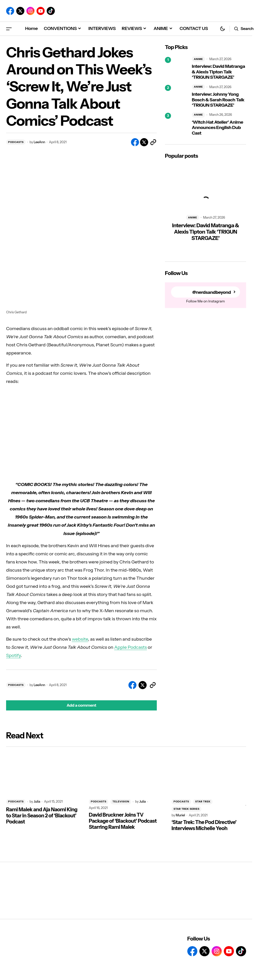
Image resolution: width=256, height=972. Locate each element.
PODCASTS (16, 142)
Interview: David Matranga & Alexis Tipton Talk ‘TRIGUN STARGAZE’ (218, 72)
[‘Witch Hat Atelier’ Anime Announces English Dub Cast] (176, 124)
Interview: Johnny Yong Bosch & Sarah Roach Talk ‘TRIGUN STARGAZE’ (218, 100)
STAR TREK (203, 801)
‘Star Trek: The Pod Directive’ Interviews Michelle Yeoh (204, 825)
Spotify (13, 655)
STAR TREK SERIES (186, 809)
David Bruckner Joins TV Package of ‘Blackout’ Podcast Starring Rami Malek (123, 821)
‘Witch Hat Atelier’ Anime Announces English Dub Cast (217, 128)
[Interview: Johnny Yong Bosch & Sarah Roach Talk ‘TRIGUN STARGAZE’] (176, 96)
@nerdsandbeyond (211, 292)
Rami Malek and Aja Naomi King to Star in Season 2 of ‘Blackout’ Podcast (41, 815)
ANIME (198, 59)
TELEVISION (120, 801)
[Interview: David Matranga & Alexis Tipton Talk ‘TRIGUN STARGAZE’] (176, 68)
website (80, 639)
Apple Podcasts (130, 647)
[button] (9, 29)
